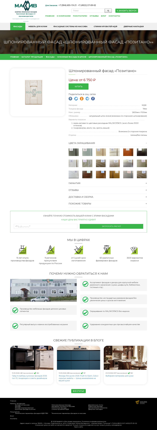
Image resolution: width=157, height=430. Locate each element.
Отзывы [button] (94, 16)
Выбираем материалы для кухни (119, 376)
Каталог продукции (17, 403)
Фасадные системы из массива (63, 406)
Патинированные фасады (61, 405)
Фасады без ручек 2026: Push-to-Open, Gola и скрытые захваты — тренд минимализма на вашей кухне (78, 378)
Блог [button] (103, 16)
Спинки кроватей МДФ (60, 409)
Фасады (18, 406)
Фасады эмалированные (24, 408)
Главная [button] (49, 16)
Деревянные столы (95, 405)
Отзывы (74, 190)
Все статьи (78, 391)
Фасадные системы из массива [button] (70, 26)
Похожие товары (80, 203)
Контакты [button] (114, 16)
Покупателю (15, 412)
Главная (13, 401)
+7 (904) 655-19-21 (68, 5)
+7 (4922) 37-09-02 (87, 5)
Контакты (13, 418)
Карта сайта (78, 427)
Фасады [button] (17, 26)
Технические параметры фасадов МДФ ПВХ (31, 413)
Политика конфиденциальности (94, 421)
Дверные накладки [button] (134, 26)
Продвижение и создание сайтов (141, 402)
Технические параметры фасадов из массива (69, 413)
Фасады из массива (22, 405)
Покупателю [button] (80, 16)
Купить (78, 86)
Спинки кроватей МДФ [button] (105, 26)
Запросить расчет (111, 226)
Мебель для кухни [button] (37, 26)
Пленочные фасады (59, 408)
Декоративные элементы (97, 408)
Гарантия (74, 183)
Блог (12, 416)
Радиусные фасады (95, 406)
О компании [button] (64, 16)
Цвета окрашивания (82, 143)
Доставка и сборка (81, 197)
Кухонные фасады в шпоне (25, 409)
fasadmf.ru (60, 421)
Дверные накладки (95, 409)
